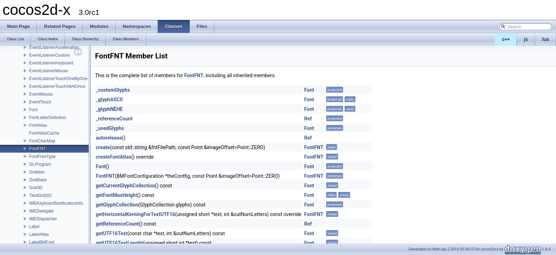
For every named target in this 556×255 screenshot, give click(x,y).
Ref (308, 118)
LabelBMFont (41, 242)
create (103, 147)
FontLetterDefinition (47, 117)
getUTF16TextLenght (119, 243)
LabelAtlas (39, 234)
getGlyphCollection (117, 205)
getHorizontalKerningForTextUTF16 (135, 214)
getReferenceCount (117, 224)
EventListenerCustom (49, 55)
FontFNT (37, 148)
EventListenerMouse (48, 70)
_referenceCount (114, 118)
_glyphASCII (109, 99)
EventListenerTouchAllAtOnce (57, 86)
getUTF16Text (111, 233)
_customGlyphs (113, 90)
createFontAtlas (113, 157)
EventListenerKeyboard (51, 63)
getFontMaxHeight (116, 195)
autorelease (109, 138)
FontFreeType (42, 156)
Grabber (37, 172)
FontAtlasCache (44, 133)
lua (545, 39)
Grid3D (36, 187)
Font (33, 109)
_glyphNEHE (109, 109)
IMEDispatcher (43, 218)
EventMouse (41, 94)
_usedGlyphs (110, 128)
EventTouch (40, 102)
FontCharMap (42, 140)
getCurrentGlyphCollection (125, 185)
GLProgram (40, 164)
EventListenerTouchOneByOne (58, 78)
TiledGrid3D (40, 195)
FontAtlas (38, 125)
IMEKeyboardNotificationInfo (56, 203)
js (526, 39)
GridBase (38, 179)
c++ (506, 39)
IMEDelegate (41, 211)
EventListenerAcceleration (53, 47)
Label (34, 226)
